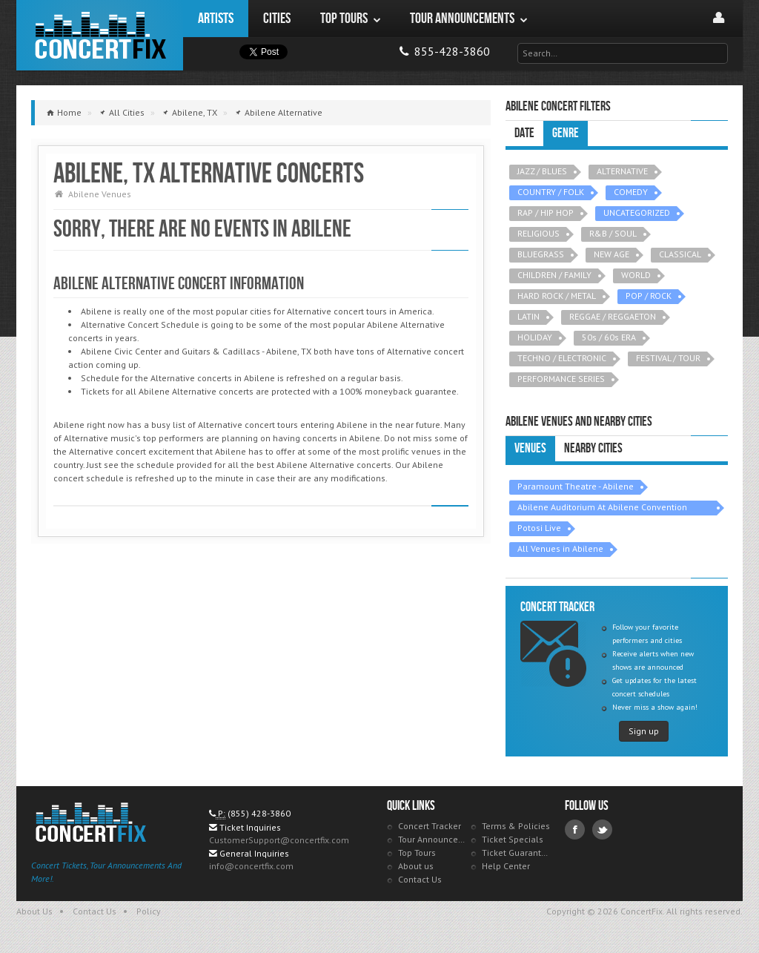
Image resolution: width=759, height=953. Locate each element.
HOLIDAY (534, 337)
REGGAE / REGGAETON (612, 316)
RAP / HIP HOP (545, 212)
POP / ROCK (649, 295)
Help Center (506, 865)
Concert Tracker (429, 825)
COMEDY (631, 191)
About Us (34, 911)
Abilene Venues (99, 193)
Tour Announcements (432, 839)
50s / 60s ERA (609, 337)
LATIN (528, 316)
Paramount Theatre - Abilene (575, 486)
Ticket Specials (512, 839)
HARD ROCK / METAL (556, 295)
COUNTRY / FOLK (550, 191)
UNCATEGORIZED (636, 212)
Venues (530, 448)
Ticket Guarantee (516, 852)
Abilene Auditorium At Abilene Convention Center (602, 508)
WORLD (636, 274)
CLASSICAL (680, 254)
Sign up (644, 730)
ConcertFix (99, 35)
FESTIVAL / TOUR (668, 357)
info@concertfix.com (251, 865)
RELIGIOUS (538, 233)
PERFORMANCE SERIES (561, 378)
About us (416, 865)
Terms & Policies (516, 825)
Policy (148, 911)
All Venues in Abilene (560, 548)
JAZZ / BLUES (542, 171)
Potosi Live (539, 527)
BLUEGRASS (540, 254)
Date (524, 133)
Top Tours (417, 852)
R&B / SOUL (613, 233)
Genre (565, 133)
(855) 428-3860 (259, 813)
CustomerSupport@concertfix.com (279, 839)
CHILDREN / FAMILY (554, 274)
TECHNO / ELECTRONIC (561, 357)
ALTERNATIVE (622, 171)
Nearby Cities (593, 448)
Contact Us (420, 879)
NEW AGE (611, 254)
